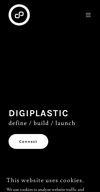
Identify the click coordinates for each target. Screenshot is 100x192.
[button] (88, 15)
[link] (19, 15)
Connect (28, 141)
